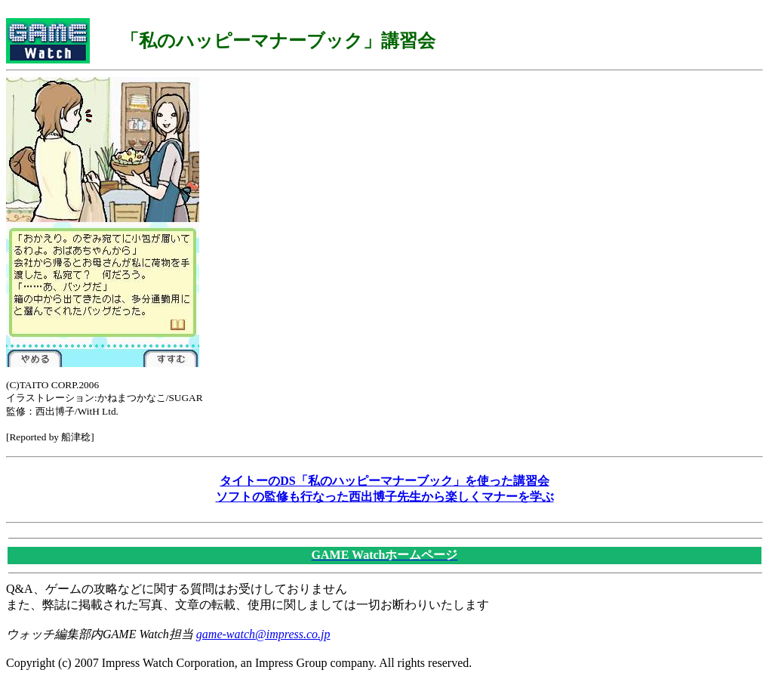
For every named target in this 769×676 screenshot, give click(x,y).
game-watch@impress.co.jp (263, 634)
